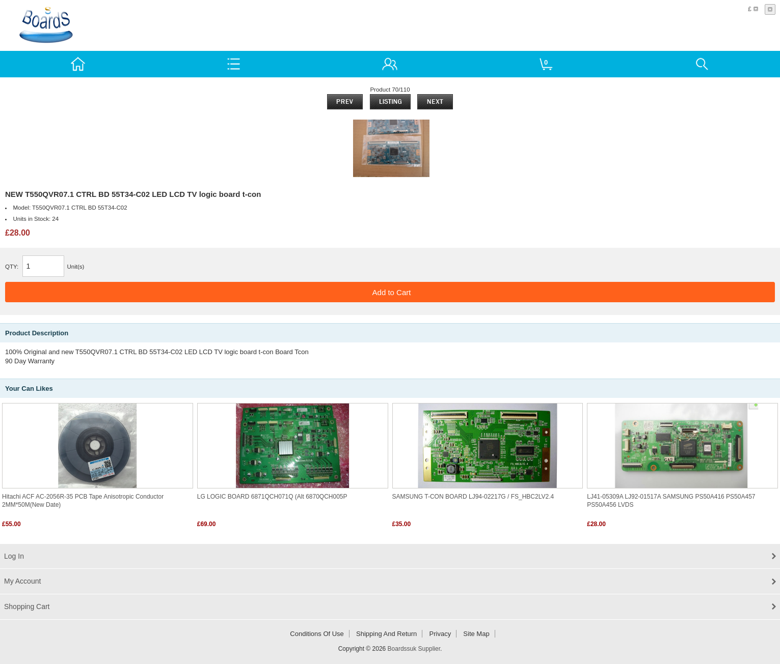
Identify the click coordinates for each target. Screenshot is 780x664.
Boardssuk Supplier (414, 648)
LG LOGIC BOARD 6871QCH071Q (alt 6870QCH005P (272, 496)
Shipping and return (386, 634)
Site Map (476, 634)
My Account (22, 581)
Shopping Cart (27, 606)
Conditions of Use (317, 634)
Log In (14, 556)
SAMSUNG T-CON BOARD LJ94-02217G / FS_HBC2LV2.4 (473, 496)
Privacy (440, 634)
